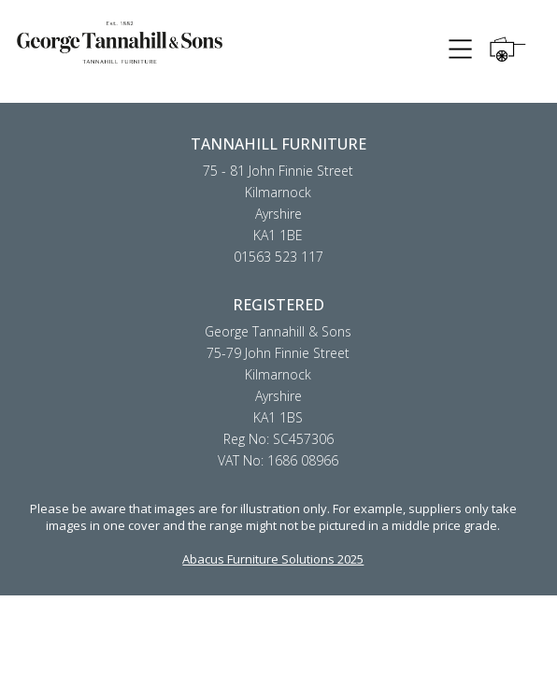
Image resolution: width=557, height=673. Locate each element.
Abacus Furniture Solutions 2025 (273, 559)
